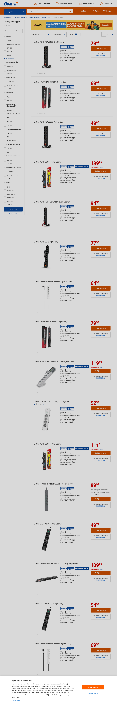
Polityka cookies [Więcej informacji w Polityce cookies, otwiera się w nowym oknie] (16, 700)
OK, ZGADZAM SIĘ (92, 687)
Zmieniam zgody (93, 693)
